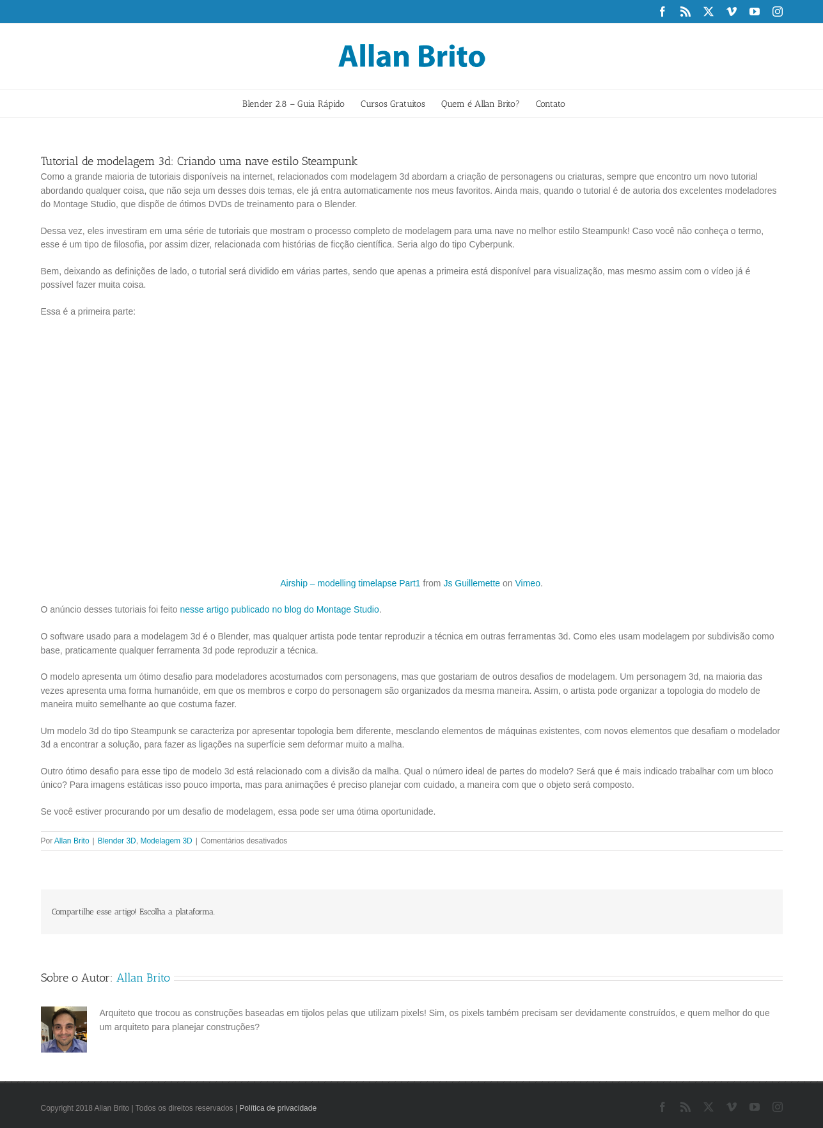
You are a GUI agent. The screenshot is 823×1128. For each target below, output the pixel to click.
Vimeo (527, 583)
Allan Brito (72, 840)
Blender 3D (117, 840)
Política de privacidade (278, 1108)
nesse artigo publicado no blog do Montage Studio (279, 609)
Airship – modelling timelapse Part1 (350, 583)
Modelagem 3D (166, 840)
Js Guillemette (471, 583)
